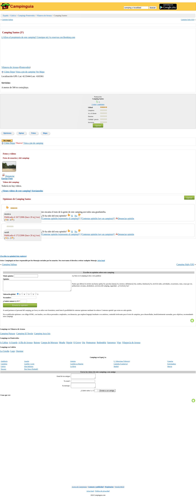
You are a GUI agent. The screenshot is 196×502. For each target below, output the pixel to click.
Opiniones (7, 133)
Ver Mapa (40, 72)
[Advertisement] (174, 46)
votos (94, 104)
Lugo (12, 353)
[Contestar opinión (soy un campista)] (97, 218)
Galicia (13, 16)
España (5, 16)
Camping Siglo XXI (187, 20)
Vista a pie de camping (25, 72)
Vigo (119, 344)
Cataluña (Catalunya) (121, 366)
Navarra (3, 371)
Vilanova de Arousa (44, 16)
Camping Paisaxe (7, 335)
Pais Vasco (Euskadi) (31, 371)
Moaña (62, 344)
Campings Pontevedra (26, 16)
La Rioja (73, 368)
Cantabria (4, 366)
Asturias (73, 363)
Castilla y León (29, 366)
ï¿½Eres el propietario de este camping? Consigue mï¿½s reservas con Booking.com (38, 37)
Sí (72, 216)
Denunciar (8, 176)
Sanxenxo (111, 344)
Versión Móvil (119, 491)
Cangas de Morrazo (49, 344)
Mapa (45, 133)
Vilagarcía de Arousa (131, 344)
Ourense (19, 353)
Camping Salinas (7, 20)
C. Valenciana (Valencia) (122, 363)
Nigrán (69, 344)
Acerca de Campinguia (79, 491)
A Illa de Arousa (25, 344)
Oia (83, 344)
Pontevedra (25, 67)
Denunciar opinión (125, 218)
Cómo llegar (8, 72)
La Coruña (4, 353)
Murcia (169, 368)
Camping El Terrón (24, 335)
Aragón (26, 363)
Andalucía (4, 363)
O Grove (77, 344)
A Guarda (13, 344)
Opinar (98, 125)
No (76, 216)
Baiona (37, 344)
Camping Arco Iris (42, 335)
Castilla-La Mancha (76, 366)
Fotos (33, 133)
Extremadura (171, 366)
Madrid (116, 368)
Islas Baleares (28, 368)
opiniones (100, 104)
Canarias (170, 363)
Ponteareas (91, 344)
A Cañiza (4, 344)
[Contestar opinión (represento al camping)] (60, 218)
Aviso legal (101, 260)
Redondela (101, 344)
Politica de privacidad (102, 495)
